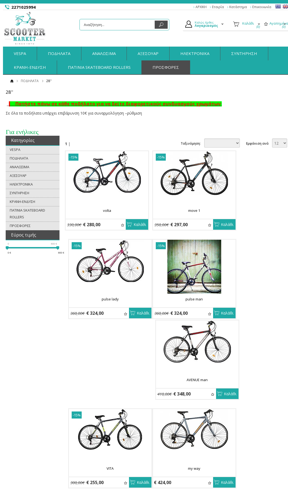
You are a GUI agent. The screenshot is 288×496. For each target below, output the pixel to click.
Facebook (238, 439)
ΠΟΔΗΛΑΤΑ (59, 53)
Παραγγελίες (163, 458)
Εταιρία (218, 7)
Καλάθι (126, 224)
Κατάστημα (238, 7)
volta (100, 210)
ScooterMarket (25, 28)
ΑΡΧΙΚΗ (201, 7)
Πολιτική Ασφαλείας (103, 452)
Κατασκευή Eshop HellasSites (257, 482)
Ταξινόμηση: (191, 143)
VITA (246, 299)
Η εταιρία (28, 433)
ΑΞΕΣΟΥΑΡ (148, 53)
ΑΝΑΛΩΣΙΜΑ (104, 53)
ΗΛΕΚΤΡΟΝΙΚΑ (194, 53)
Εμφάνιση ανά (257, 143)
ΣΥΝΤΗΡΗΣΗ (244, 53)
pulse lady (247, 210)
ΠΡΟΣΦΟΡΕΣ (166, 67)
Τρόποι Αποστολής (102, 446)
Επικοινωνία (261, 7)
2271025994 (23, 7)
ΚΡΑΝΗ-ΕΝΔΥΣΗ (30, 67)
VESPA (20, 53)
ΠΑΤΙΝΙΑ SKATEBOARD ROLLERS (99, 67)
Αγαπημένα (108, 225)
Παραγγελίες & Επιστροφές (109, 433)
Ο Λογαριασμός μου (169, 433)
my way (100, 388)
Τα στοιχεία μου (166, 452)
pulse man (100, 299)
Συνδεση (160, 440)
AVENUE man (173, 299)
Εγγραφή (160, 446)
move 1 (174, 210)
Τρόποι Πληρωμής (102, 440)
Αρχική (12, 80)
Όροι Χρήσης (31, 446)
